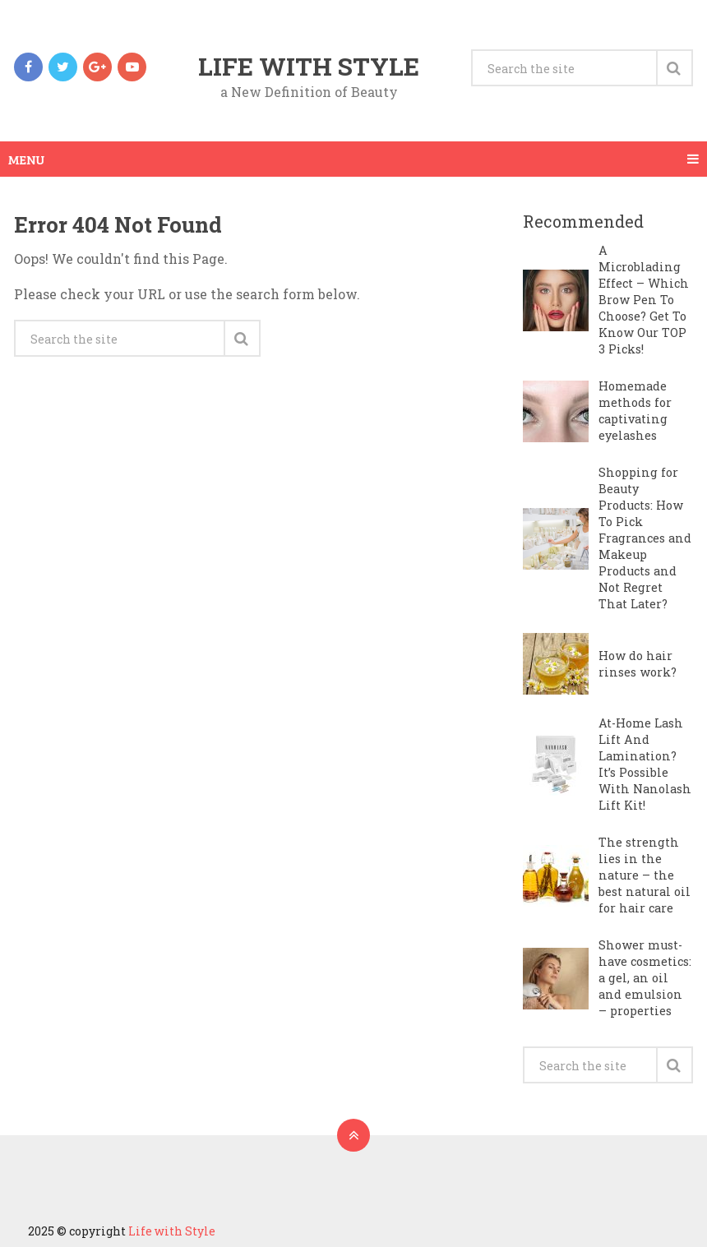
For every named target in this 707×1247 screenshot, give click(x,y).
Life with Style (308, 66)
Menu (26, 159)
